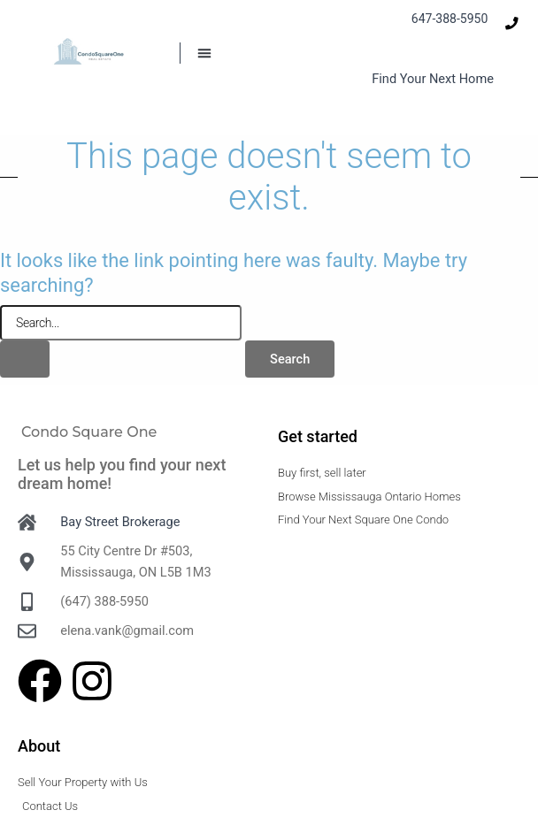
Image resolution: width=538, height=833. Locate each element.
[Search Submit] (25, 359)
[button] (204, 53)
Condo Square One (89, 432)
